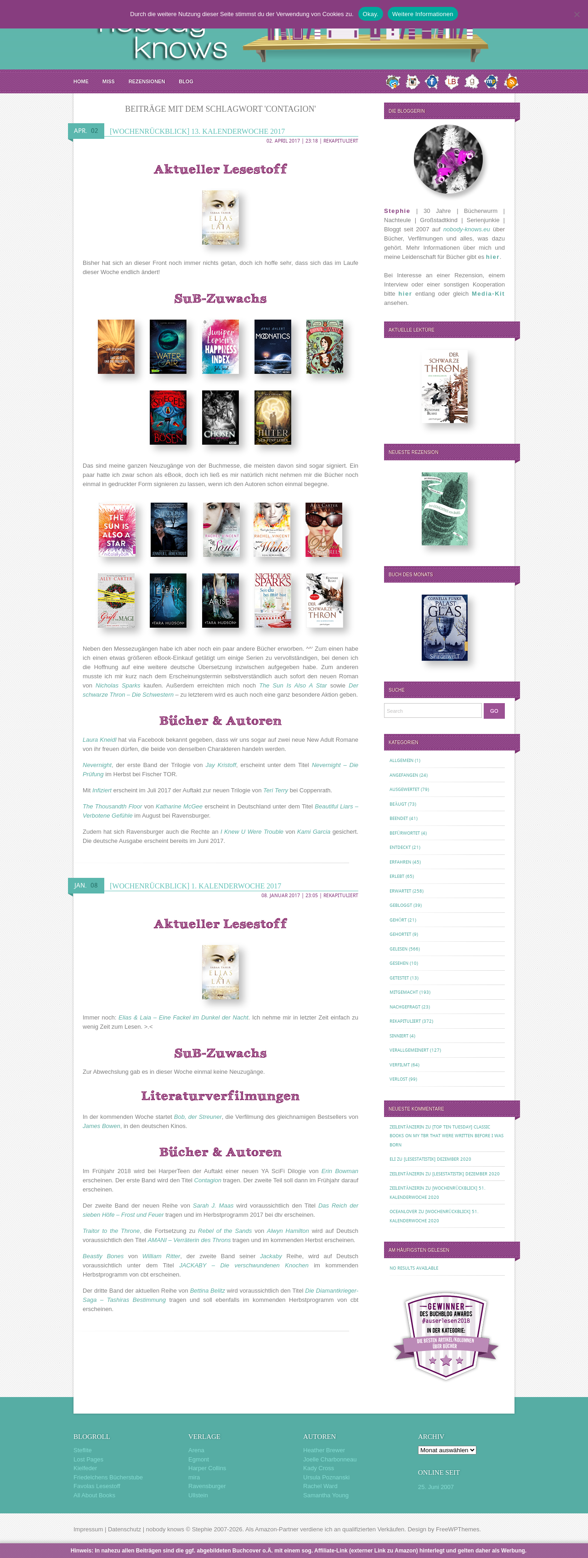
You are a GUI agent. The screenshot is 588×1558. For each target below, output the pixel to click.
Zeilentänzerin (407, 1126)
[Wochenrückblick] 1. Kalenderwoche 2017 (195, 886)
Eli (393, 1159)
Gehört (398, 919)
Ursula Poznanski (326, 1477)
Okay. (371, 14)
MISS (108, 81)
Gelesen (398, 948)
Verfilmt (400, 1064)
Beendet (399, 818)
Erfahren (400, 862)
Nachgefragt (405, 1006)
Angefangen (404, 775)
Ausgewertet (404, 789)
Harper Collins (207, 1468)
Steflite (83, 1450)
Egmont (198, 1459)
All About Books (94, 1495)
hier (493, 256)
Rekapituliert (340, 141)
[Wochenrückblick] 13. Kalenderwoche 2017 (197, 131)
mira (194, 1477)
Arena (196, 1450)
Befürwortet (405, 833)
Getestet (399, 977)
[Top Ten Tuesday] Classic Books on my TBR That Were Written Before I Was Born (446, 1135)
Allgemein (401, 760)
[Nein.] (576, 14)
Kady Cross (318, 1468)
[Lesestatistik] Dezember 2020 (437, 1159)
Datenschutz (124, 1529)
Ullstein (198, 1495)
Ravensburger (207, 1486)
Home (81, 81)
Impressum (88, 1529)
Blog (186, 81)
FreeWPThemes (458, 1529)
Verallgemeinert (409, 1050)
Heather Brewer (324, 1450)
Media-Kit (488, 293)
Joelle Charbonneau (329, 1459)
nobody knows (165, 1529)
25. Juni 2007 (436, 1487)
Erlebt (397, 876)
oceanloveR (403, 1211)
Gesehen (399, 963)
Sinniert (399, 1035)
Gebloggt (401, 905)
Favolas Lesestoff (97, 1486)
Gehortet (400, 934)
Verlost (398, 1079)
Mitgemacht (404, 992)
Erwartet (400, 891)
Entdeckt (400, 847)
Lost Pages (88, 1459)
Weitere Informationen (422, 14)
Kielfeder (85, 1468)
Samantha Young (326, 1495)
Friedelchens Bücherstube (108, 1477)
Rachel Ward (320, 1486)
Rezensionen (147, 81)
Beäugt (398, 804)
